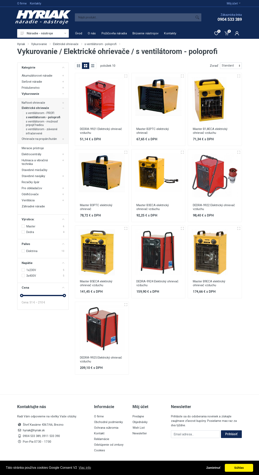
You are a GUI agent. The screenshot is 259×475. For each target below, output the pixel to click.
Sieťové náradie (32, 81)
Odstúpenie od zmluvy (108, 444)
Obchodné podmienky (108, 422)
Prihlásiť (231, 434)
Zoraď (214, 66)
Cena (43, 287)
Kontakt (99, 433)
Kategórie (43, 67)
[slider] (21, 295)
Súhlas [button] (239, 467)
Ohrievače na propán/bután (39, 138)
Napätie (43, 263)
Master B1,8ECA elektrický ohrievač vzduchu (210, 131)
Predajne (138, 416)
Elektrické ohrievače (66, 44)
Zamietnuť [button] (213, 467)
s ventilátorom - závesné (41, 129)
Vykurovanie (39, 44)
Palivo (43, 244)
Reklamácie (101, 439)
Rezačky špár (30, 182)
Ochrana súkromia (106, 428)
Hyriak (21, 44)
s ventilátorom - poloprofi (101, 44)
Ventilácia (28, 200)
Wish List (139, 428)
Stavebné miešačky (34, 170)
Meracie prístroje (33, 148)
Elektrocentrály (31, 154)
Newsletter (140, 433)
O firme (22, 3)
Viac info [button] (85, 467)
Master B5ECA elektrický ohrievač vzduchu (96, 283)
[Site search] (134, 17)
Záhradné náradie (33, 206)
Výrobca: (43, 219)
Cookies (99, 450)
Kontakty (35, 3)
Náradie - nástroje (43, 33)
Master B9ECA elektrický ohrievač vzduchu (209, 283)
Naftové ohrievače (33, 102)
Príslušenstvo (31, 88)
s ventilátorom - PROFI (40, 113)
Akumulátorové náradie (37, 75)
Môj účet (233, 3)
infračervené (34, 133)
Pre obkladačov (32, 188)
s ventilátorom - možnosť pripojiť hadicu (42, 123)
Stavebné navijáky (33, 176)
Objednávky (140, 422)
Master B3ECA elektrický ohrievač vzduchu (152, 207)
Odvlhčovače (30, 194)
